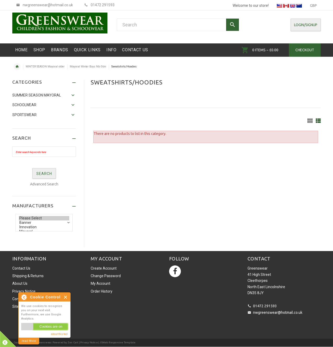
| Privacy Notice (87, 342)
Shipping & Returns (28, 276)
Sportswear (24, 115)
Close (65, 297)
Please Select (44, 218)
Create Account (104, 268)
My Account (100, 283)
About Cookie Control (24, 297)
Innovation (44, 227)
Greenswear (43, 342)
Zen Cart (73, 342)
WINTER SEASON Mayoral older (45, 66)
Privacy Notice (24, 291)
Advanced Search (44, 184)
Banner (44, 222)
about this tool (59, 334)
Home (17, 66)
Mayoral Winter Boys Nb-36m (88, 66)
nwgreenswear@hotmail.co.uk (277, 312)
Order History (101, 291)
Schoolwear (24, 105)
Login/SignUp (305, 25)
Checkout (304, 50)
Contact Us (21, 268)
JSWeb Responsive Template (117, 342)
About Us (19, 283)
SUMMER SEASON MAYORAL (36, 95)
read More (29, 341)
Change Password (106, 276)
